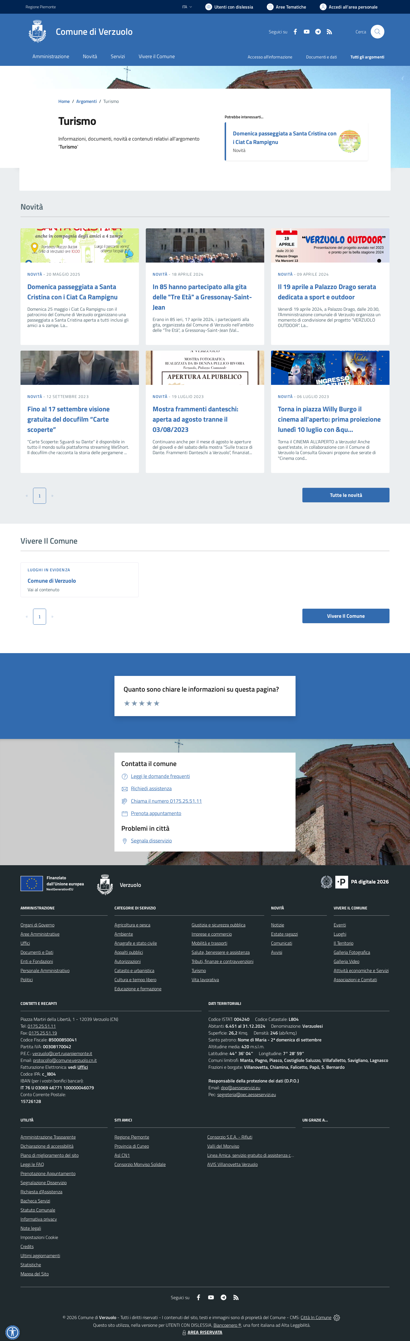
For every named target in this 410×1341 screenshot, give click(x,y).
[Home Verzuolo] (79, 31)
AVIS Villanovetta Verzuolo (232, 1164)
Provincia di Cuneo (131, 1146)
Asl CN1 (122, 1155)
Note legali (30, 1228)
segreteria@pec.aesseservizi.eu (246, 1094)
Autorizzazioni (127, 961)
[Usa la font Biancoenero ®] (229, 7)
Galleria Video (346, 961)
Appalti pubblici (128, 952)
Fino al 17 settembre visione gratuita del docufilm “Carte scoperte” (68, 419)
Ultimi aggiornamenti (40, 1255)
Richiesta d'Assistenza (41, 1191)
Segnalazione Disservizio (43, 1182)
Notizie (277, 924)
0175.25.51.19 (43, 1032)
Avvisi (276, 952)
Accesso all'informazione (270, 57)
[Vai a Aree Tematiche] (286, 7)
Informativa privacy (38, 1219)
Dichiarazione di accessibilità (46, 1146)
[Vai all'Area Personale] (348, 7)
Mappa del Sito (34, 1273)
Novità (35, 274)
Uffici (25, 943)
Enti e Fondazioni (36, 961)
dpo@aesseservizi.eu (240, 1087)
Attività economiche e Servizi (361, 970)
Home (64, 101)
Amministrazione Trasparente (48, 1136)
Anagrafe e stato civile (135, 943)
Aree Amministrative (40, 933)
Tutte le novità (346, 495)
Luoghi (340, 933)
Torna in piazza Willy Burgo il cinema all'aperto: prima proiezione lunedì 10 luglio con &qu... (329, 419)
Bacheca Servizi (35, 1200)
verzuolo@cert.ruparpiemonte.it (62, 1053)
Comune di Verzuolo (52, 580)
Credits (27, 1246)
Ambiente (123, 933)
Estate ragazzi (284, 933)
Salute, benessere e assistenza (221, 952)
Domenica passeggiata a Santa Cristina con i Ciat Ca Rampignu (285, 137)
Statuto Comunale (37, 1209)
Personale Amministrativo (44, 970)
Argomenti (86, 101)
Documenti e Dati (36, 952)
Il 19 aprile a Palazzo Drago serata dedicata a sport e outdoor (327, 291)
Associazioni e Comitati (355, 979)
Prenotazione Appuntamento (47, 1173)
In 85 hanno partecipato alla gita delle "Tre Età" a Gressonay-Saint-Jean (202, 296)
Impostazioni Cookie (39, 1237)
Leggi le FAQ (32, 1164)
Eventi (340, 924)
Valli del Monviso (223, 1146)
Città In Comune (316, 1317)
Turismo (199, 970)
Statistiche (30, 1264)
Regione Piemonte (131, 1136)
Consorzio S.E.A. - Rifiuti (229, 1136)
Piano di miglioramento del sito (49, 1155)
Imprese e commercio (212, 933)
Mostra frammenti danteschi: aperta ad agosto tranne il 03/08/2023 (195, 419)
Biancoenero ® (227, 1325)
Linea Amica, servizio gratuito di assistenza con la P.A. (257, 1155)
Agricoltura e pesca (132, 924)
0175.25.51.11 (42, 1026)
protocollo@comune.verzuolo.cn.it (65, 1060)
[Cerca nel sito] (377, 31)
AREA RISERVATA (201, 1332)
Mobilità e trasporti (209, 943)
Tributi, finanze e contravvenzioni (222, 961)
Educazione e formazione (137, 988)
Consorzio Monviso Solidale (140, 1164)
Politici (26, 979)
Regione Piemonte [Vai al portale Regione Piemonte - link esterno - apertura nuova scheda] (41, 7)
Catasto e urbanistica (134, 970)
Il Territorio (343, 943)
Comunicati (281, 943)
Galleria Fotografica (352, 952)
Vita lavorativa (205, 979)
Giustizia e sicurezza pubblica (218, 924)
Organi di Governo (37, 924)
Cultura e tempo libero (135, 979)
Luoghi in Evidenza (49, 570)
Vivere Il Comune (346, 616)
